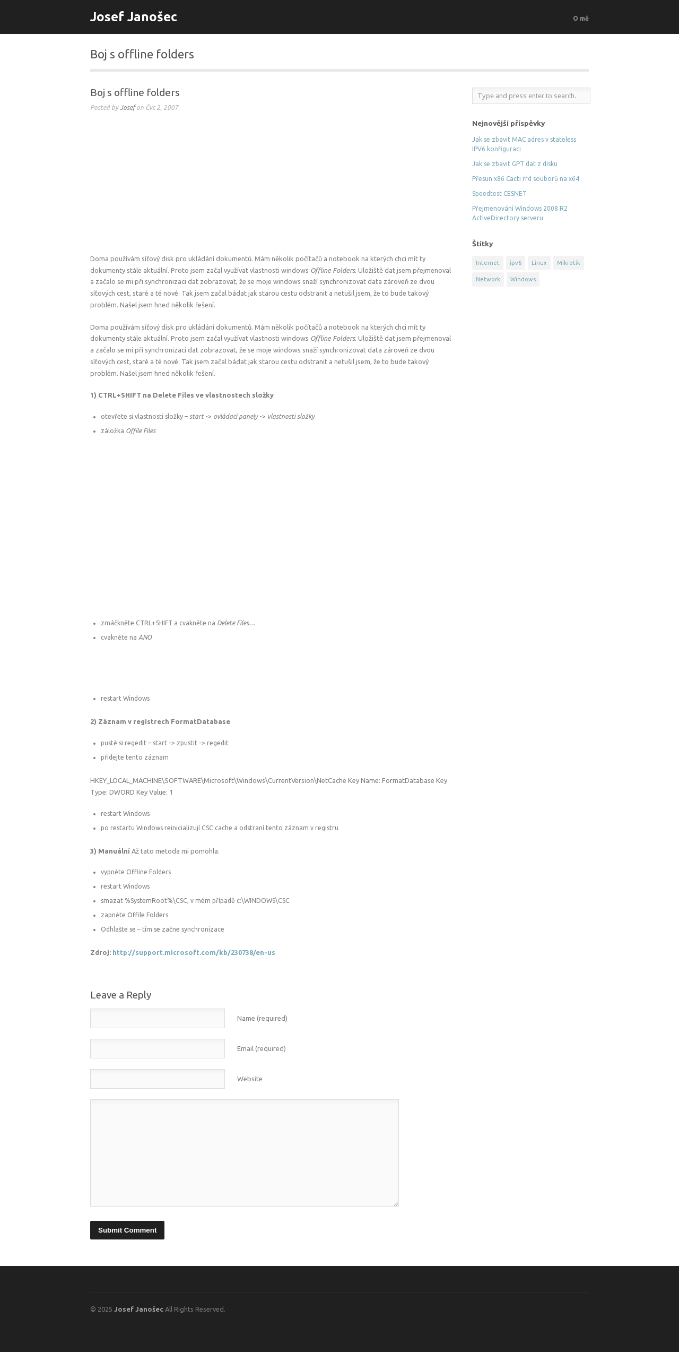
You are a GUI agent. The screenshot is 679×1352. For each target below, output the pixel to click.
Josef (127, 107)
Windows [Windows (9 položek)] (523, 279)
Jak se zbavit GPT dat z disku (515, 163)
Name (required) (262, 1018)
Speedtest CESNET (499, 193)
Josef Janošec (133, 17)
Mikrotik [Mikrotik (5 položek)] (568, 263)
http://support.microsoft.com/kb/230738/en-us (193, 952)
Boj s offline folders (135, 92)
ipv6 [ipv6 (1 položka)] (515, 263)
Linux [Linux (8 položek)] (539, 263)
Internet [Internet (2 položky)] (488, 263)
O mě (581, 18)
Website (250, 1078)
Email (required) (261, 1048)
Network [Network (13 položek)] (488, 279)
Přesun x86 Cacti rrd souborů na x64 (525, 178)
